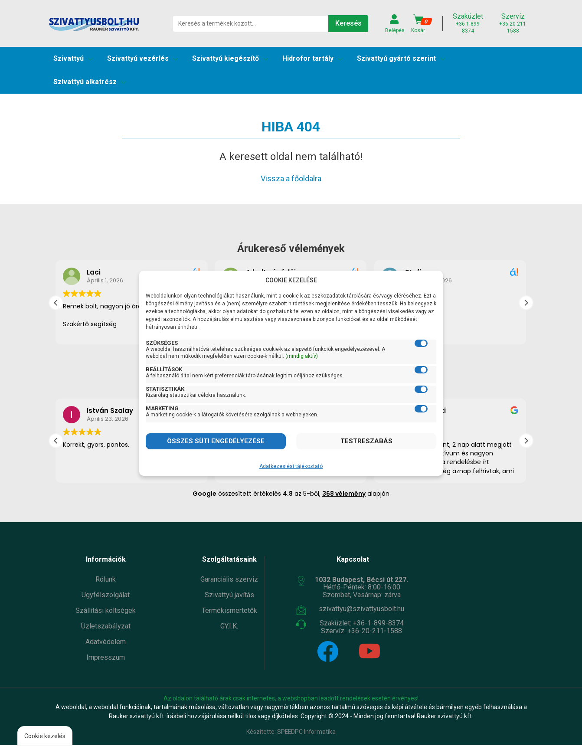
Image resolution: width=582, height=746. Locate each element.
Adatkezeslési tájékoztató (291, 466)
